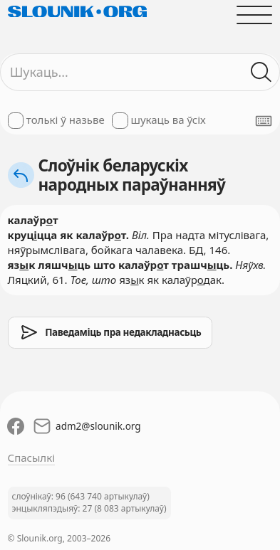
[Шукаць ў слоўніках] (262, 72)
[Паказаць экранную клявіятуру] (263, 120)
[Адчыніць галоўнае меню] (254, 14)
